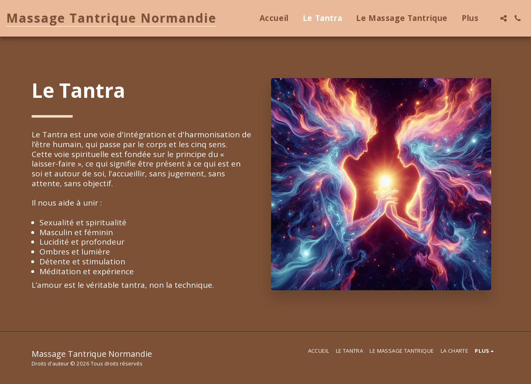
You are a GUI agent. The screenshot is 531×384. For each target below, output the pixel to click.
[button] (503, 18)
